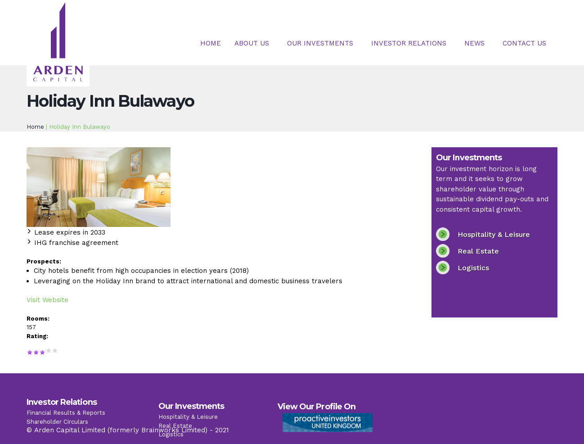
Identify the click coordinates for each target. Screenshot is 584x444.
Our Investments (320, 43)
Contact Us (524, 43)
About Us (251, 43)
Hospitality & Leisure (494, 234)
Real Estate (478, 251)
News (474, 43)
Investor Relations (408, 43)
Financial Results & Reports (66, 420)
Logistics (473, 267)
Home (210, 43)
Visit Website (47, 300)
